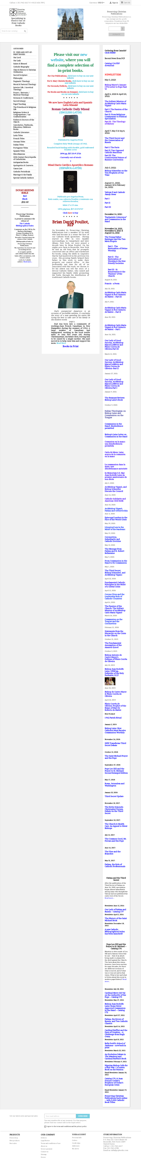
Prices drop (14, 1138)
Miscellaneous (19, 154)
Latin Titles (18, 135)
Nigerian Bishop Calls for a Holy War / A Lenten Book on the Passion (116, 1067)
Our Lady (17, 61)
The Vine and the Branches (113, 852)
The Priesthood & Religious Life (24, 108)
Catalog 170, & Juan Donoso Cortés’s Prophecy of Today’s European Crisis (114, 1081)
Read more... (28, 262)
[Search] (14, 31)
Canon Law (17, 168)
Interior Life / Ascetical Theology (23, 88)
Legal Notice (45, 1140)
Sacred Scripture (20, 75)
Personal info (77, 1137)
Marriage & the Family (22, 175)
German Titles (19, 142)
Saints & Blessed (20, 64)
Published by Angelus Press (70, 140)
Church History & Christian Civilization (24, 71)
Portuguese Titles (20, 148)
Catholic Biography (21, 67)
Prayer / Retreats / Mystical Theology (21, 94)
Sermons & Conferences (23, 98)
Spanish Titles (19, 151)
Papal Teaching (19, 104)
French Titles (18, 138)
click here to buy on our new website (70, 77)
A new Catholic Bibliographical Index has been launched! (115, 931)
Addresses (75, 1146)
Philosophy (18, 78)
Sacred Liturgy (19, 101)
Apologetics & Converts (23, 165)
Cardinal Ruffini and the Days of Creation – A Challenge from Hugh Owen (116, 1033)
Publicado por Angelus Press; (70, 197)
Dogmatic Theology (21, 81)
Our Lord (17, 57)
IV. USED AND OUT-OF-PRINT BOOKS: (22, 53)
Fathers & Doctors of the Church (23, 121)
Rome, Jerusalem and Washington (114, 784)
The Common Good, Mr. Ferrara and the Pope (116, 840)
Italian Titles (18, 145)
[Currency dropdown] (101, 3)
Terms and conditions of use (51, 1143)
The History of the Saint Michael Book (116, 919)
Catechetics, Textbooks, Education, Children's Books (23, 127)
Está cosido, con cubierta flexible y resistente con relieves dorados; (70, 200)
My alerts (75, 1149)
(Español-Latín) (70, 168)
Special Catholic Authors (23, 178)
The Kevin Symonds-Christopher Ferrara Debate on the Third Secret (114, 810)
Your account (79, 1134)
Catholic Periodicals (21, 172)
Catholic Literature (21, 132)
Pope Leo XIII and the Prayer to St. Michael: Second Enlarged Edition (116, 771)
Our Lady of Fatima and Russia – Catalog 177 (115, 910)
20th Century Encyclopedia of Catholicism (24, 158)
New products (15, 1140)
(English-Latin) (70, 112)
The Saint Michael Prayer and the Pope (116, 757)
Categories (18, 49)
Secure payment (46, 1149)
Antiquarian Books (20, 162)
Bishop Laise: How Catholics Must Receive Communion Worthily (115, 730)
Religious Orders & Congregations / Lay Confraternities (22, 114)
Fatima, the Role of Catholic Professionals (115, 865)
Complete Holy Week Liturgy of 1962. (70, 144)
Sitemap (43, 1154)
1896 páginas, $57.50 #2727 (70, 209)
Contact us (44, 1152)
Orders (74, 1140)
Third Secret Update (114, 796)
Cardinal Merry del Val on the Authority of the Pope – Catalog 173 (115, 995)
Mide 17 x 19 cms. (70, 205)
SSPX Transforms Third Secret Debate (115, 744)
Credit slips (76, 1143)
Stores (43, 1157)
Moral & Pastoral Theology (24, 84)
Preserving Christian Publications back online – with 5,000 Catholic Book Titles (116, 1099)
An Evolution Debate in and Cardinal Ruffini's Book (115, 1056)
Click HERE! (115, 51)
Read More (61, 343)
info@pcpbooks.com (119, 1150)
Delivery (44, 1138)
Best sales (13, 1143)
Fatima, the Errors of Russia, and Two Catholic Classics (116, 1021)
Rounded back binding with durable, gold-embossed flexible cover (70, 148)
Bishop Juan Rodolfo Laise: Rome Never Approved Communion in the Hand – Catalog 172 (115, 1008)
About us (44, 1146)
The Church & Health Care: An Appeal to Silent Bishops (116, 826)
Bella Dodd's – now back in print (115, 1045)
